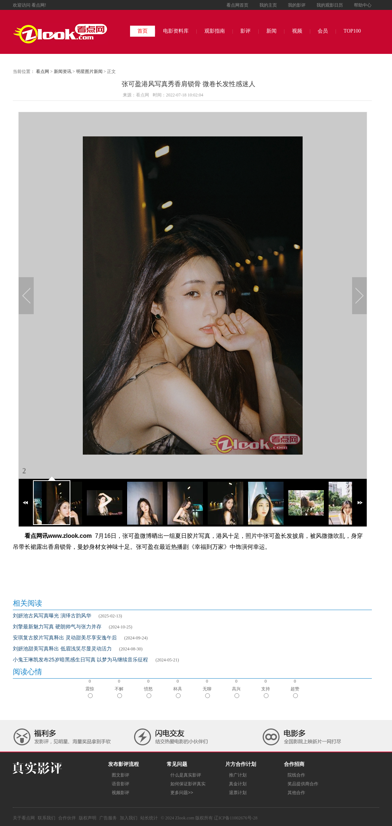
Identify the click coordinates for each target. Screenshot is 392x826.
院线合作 (296, 775)
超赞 (295, 692)
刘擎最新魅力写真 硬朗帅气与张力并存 (57, 626)
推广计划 (238, 775)
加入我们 (128, 818)
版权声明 (87, 818)
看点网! (39, 5)
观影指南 (214, 31)
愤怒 (148, 692)
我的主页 (268, 5)
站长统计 (149, 818)
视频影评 (120, 792)
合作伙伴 (67, 818)
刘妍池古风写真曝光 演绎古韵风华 (52, 615)
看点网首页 (237, 5)
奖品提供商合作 (303, 783)
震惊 (89, 692)
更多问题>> (181, 792)
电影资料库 (176, 31)
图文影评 (120, 775)
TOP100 (352, 31)
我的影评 (297, 5)
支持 (265, 692)
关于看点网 (24, 818)
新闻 (271, 31)
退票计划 (238, 792)
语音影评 (120, 783)
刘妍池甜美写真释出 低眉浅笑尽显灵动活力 (62, 648)
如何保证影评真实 (188, 783)
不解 (119, 692)
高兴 (236, 692)
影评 (245, 31)
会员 (323, 31)
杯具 (177, 692)
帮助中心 (362, 5)
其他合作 (296, 792)
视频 (297, 31)
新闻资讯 (62, 71)
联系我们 (46, 818)
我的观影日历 (330, 5)
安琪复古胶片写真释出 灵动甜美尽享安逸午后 (65, 637)
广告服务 (108, 818)
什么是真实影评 (185, 775)
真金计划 (238, 783)
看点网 (42, 71)
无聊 (207, 692)
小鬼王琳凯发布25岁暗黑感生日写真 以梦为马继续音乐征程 (80, 659)
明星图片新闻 (89, 71)
